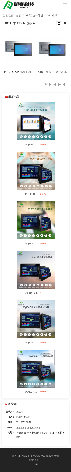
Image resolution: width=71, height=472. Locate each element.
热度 (30, 23)
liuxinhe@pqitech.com (28, 427)
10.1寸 (51, 15)
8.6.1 (35, 460)
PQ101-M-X (44, 71)
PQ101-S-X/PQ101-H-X (17, 71)
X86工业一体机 (34, 15)
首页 (18, 15)
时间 (20, 23)
